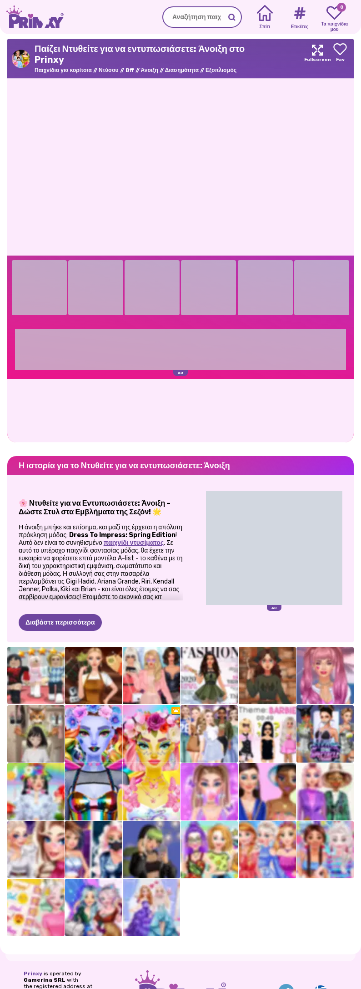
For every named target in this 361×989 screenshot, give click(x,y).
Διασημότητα (182, 70)
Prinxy (33, 973)
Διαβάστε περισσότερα (60, 622)
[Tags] (299, 17)
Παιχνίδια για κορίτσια (63, 70)
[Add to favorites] (340, 58)
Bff (129, 70)
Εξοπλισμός (221, 70)
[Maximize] (317, 58)
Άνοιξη (149, 70)
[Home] (265, 17)
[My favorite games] (334, 17)
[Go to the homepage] (32, 17)
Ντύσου (109, 70)
